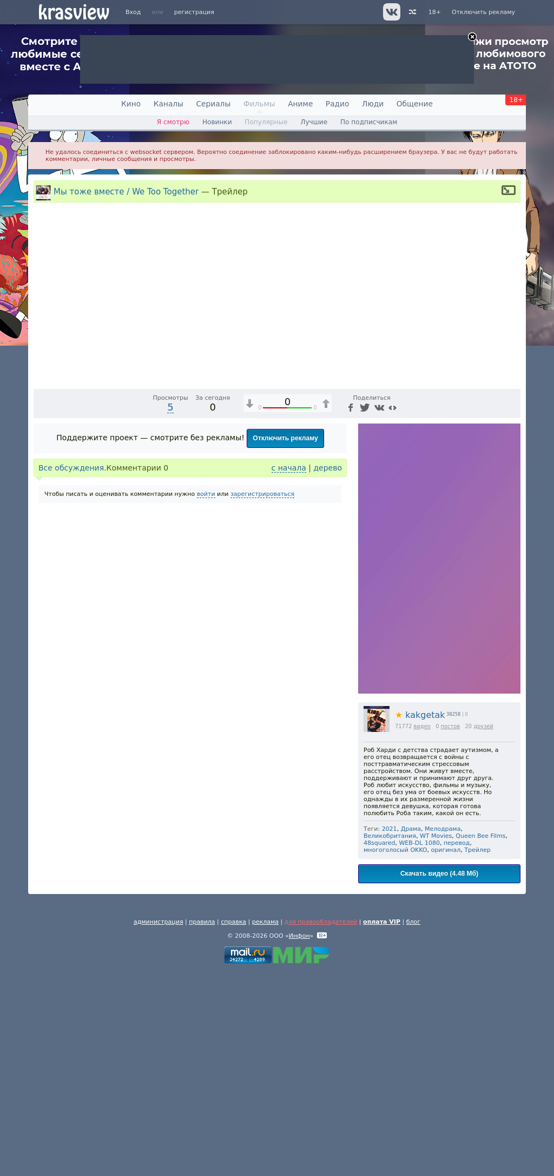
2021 (389, 1033)
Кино (131, 103)
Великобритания (390, 1040)
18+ (434, 12)
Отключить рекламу (483, 12)
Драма (411, 1033)
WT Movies (436, 1040)
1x (442, 583)
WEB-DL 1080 (419, 1047)
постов (450, 930)
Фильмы (259, 103)
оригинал (446, 1054)
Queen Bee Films (480, 1040)
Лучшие (313, 122)
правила (202, 1126)
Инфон (299, 1140)
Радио (337, 103)
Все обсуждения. (72, 672)
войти (206, 698)
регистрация (194, 12)
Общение (415, 103)
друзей (483, 930)
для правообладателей (321, 1126)
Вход (133, 12)
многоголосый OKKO (395, 1054)
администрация (158, 1126)
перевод (457, 1047)
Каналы (168, 103)
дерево (327, 672)
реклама (265, 1126)
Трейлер (477, 1054)
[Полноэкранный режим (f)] (510, 583)
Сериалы (213, 103)
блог (413, 1126)
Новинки (217, 122)
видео (422, 930)
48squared (379, 1047)
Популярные (266, 122)
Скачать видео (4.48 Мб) (439, 1077)
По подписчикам (368, 122)
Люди (373, 103)
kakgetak (420, 919)
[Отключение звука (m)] (460, 583)
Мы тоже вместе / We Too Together (126, 191)
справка (233, 1126)
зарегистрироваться (262, 698)
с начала (289, 672)
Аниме (300, 103)
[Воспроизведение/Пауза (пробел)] (42, 583)
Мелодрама (442, 1033)
